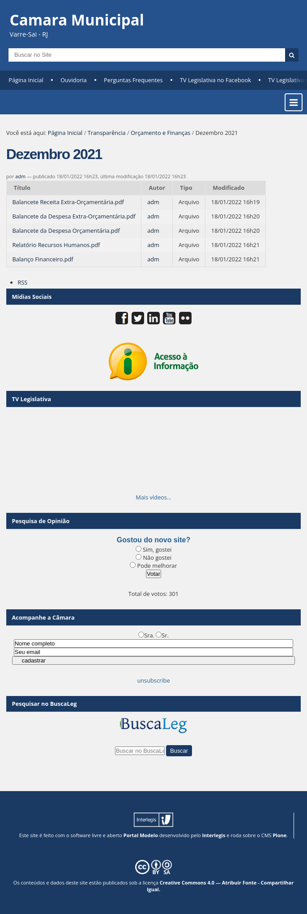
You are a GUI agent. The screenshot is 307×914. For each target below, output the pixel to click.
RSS (22, 282)
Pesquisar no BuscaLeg (44, 704)
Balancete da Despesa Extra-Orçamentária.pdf (74, 216)
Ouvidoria (73, 80)
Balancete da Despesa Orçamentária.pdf (66, 230)
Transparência (107, 133)
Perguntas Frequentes (133, 80)
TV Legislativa (31, 399)
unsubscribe (153, 680)
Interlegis (213, 835)
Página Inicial (26, 80)
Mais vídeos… (153, 497)
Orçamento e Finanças (160, 133)
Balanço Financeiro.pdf (43, 259)
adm (20, 176)
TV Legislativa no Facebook (215, 80)
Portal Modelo (141, 835)
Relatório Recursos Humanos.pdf (56, 245)
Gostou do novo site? (153, 540)
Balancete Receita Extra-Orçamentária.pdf (68, 202)
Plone (279, 835)
